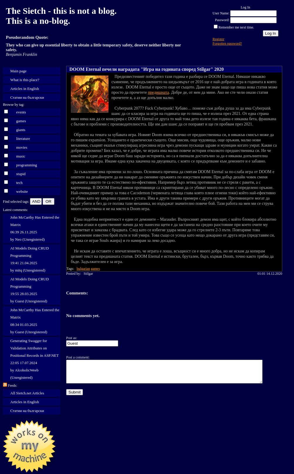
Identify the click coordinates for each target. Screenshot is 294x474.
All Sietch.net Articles (27, 393)
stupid (21, 174)
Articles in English (24, 88)
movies (21, 147)
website (22, 191)
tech (19, 182)
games (21, 121)
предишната (158, 92)
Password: (222, 20)
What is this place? (24, 80)
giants (20, 130)
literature (23, 138)
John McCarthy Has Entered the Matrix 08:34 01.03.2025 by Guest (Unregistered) (34, 321)
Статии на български (27, 97)
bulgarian (83, 269)
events (21, 112)
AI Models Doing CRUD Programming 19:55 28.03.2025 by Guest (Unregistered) (29, 290)
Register (218, 39)
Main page (18, 71)
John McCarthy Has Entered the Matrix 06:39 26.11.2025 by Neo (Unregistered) (34, 228)
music (20, 156)
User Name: (221, 13)
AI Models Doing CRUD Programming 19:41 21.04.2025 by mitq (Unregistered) (29, 259)
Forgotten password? (227, 43)
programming (26, 165)
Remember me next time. (236, 27)
